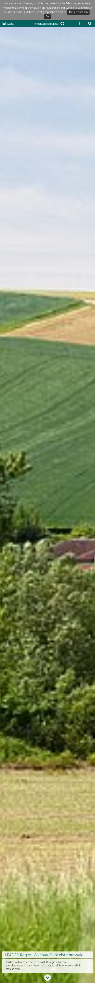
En (80, 23)
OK (47, 16)
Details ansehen (78, 12)
